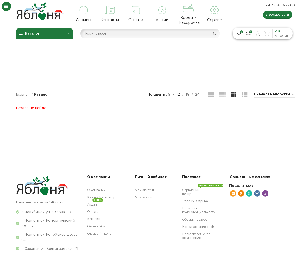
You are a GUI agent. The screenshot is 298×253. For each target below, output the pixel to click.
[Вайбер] (265, 193)
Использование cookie (199, 227)
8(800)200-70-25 (278, 14)
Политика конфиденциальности (198, 210)
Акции (95, 203)
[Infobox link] (83, 14)
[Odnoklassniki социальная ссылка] (241, 193)
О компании (96, 190)
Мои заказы (144, 197)
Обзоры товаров (194, 219)
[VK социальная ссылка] (257, 193)
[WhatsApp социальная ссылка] (249, 193)
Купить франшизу (100, 197)
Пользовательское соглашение (196, 236)
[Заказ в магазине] (274, 94)
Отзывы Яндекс (99, 233)
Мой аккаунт (144, 190)
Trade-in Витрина (195, 201)
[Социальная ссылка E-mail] (233, 193)
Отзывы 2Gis (96, 226)
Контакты (94, 219)
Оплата (92, 212)
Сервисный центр (203, 191)
